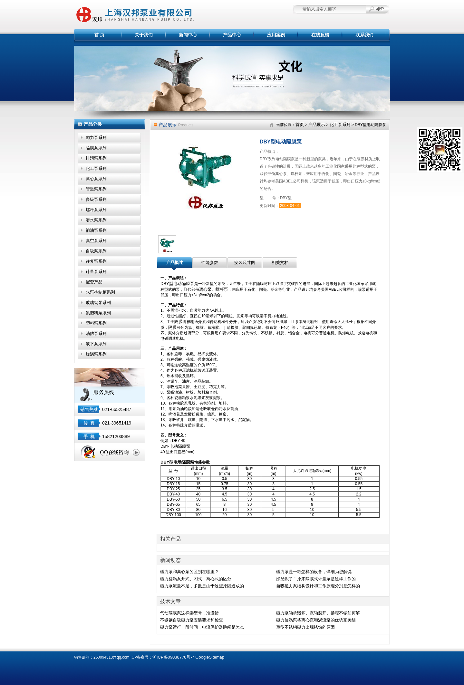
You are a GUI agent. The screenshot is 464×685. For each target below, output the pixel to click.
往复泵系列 (96, 261)
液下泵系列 (96, 343)
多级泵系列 (96, 199)
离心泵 (205, 289)
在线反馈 (320, 34)
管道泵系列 (96, 189)
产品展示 (316, 124)
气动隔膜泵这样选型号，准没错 (189, 613)
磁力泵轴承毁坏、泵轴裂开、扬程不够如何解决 (318, 613)
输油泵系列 (96, 230)
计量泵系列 (96, 271)
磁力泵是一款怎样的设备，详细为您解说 (314, 571)
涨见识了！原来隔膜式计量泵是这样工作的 (316, 578)
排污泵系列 (96, 158)
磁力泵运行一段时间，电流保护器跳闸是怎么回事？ (202, 628)
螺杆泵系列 (96, 209)
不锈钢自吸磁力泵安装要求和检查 (191, 620)
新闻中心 (188, 34)
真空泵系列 (96, 240)
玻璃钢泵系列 (98, 302)
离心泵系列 (96, 178)
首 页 (99, 34)
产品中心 (232, 34)
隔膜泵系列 (96, 147)
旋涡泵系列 (96, 354)
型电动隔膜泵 (181, 462)
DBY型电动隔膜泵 (177, 283)
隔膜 (178, 321)
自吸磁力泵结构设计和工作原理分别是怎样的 (318, 585)
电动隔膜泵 (179, 446)
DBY (164, 462)
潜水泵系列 (96, 220)
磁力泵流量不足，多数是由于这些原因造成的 (202, 585)
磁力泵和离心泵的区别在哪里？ (189, 571)
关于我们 (144, 34)
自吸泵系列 (96, 251)
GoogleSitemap (209, 657)
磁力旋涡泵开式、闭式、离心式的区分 (195, 578)
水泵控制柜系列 (100, 292)
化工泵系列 (96, 168)
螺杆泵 (222, 289)
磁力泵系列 (96, 137)
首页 (299, 124)
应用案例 (276, 34)
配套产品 (94, 281)
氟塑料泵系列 (98, 312)
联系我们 (364, 34)
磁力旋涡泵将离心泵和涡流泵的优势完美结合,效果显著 (316, 620)
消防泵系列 (96, 333)
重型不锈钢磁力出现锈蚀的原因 (305, 627)
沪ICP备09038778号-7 (173, 657)
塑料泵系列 (96, 323)
